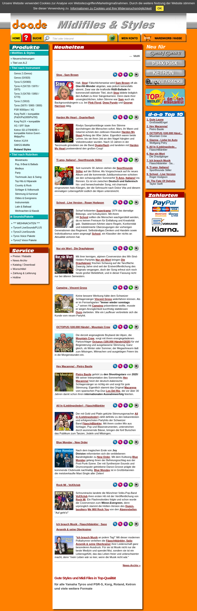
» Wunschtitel (18, 269)
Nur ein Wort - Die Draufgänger (75, 248)
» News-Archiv (18, 260)
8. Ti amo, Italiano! (158, 167)
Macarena (130, 387)
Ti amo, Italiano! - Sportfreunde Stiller (79, 160)
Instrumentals (22, 202)
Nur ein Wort (103, 259)
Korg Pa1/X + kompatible (27, 121)
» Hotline (15, 277)
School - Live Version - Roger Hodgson (80, 202)
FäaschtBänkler (92, 423)
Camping (97, 305)
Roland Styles (22, 149)
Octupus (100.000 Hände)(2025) (111, 341)
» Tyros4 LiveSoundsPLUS (26, 227)
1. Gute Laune (155, 119)
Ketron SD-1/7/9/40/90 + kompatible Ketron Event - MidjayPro (27, 133)
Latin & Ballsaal (23, 206)
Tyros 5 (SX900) (22, 82)
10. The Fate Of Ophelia (161, 181)
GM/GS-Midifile (22, 145)
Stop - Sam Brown (67, 74)
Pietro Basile (83, 374)
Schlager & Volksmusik (27, 189)
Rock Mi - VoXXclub (68, 484)
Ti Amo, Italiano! (126, 177)
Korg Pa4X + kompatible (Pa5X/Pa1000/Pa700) (26, 116)
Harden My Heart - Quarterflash (75, 117)
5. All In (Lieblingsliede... (162, 146)
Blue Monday (102, 470)
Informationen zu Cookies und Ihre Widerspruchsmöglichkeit (111, 8)
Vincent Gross (103, 299)
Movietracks (21, 160)
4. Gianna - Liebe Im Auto (162, 140)
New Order (103, 456)
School (84, 217)
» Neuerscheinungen (22, 58)
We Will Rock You (98, 509)
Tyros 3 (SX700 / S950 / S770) (26, 95)
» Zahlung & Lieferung (23, 273)
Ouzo (79, 312)
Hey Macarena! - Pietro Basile (74, 366)
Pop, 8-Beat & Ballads (26, 164)
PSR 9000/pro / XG (24, 109)
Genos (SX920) (22, 77)
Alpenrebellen (128, 509)
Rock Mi (81, 499)
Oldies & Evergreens (26, 198)
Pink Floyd (94, 102)
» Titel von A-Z (18, 62)
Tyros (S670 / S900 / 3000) (28, 105)
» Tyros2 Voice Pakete (23, 240)
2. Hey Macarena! (157, 126)
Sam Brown (122, 82)
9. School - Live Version (161, 174)
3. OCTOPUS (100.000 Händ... (164, 133)
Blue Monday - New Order (72, 442)
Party (17, 173)
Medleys (19, 168)
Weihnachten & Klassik (27, 211)
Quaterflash (102, 145)
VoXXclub (82, 496)
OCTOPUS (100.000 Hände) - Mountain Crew (83, 327)
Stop (84, 82)
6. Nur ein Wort (156, 153)
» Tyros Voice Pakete (22, 236)
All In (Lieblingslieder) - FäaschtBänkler (80, 405)
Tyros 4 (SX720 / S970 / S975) (26, 88)
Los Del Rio (113, 390)
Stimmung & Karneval (26, 194)
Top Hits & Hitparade (26, 181)
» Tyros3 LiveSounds (22, 231)
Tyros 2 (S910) (22, 101)
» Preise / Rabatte (20, 256)
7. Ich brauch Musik (158, 160)
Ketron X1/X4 (21, 141)
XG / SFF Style (22, 125)
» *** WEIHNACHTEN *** (25, 223)
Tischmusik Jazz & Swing (28, 177)
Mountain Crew (85, 338)
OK (159, 8)
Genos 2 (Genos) (23, 73)
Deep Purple (110, 102)
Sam (121, 99)
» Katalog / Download (22, 264)
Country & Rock (23, 185)
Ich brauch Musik (87, 537)
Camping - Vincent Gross (71, 287)
